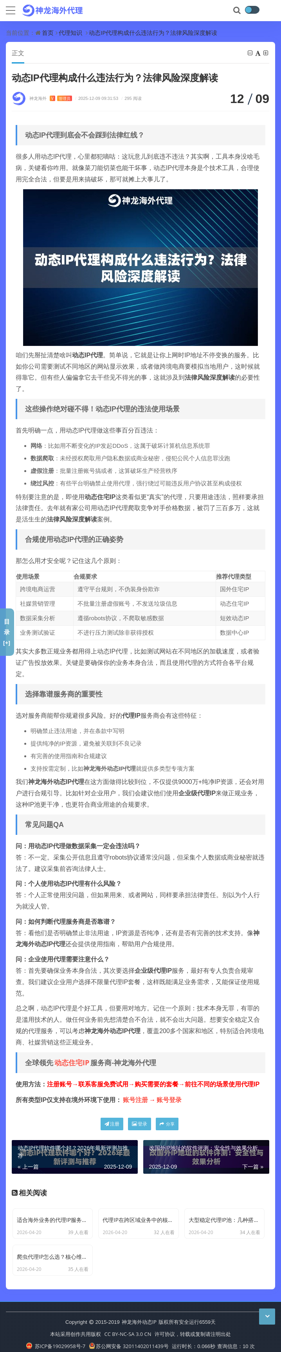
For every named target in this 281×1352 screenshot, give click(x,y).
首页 (48, 32)
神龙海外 (50, 98)
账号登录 (169, 1100)
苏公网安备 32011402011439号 (128, 1339)
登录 (139, 1124)
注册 (111, 1124)
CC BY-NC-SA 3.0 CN (127, 1327)
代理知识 (70, 32)
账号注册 (135, 1100)
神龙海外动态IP (139, 1315)
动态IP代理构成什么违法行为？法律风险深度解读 (153, 32)
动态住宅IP (71, 1063)
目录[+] (7, 631)
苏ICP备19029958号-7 (55, 1339)
